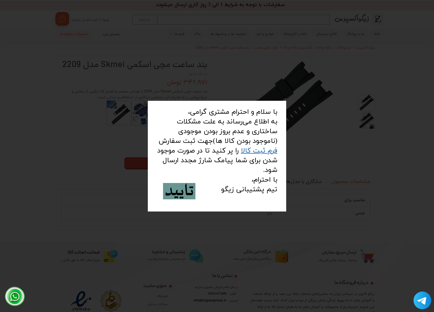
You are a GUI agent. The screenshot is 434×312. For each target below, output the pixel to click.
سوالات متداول (157, 291)
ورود (105, 20)
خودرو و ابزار (265, 34)
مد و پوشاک (356, 34)
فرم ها (179, 34)
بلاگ (197, 34)
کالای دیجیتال (326, 34)
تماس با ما (161, 299)
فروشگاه (162, 283)
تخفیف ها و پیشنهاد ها (228, 34)
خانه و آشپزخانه (295, 34)
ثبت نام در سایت (85, 20)
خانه (377, 34)
